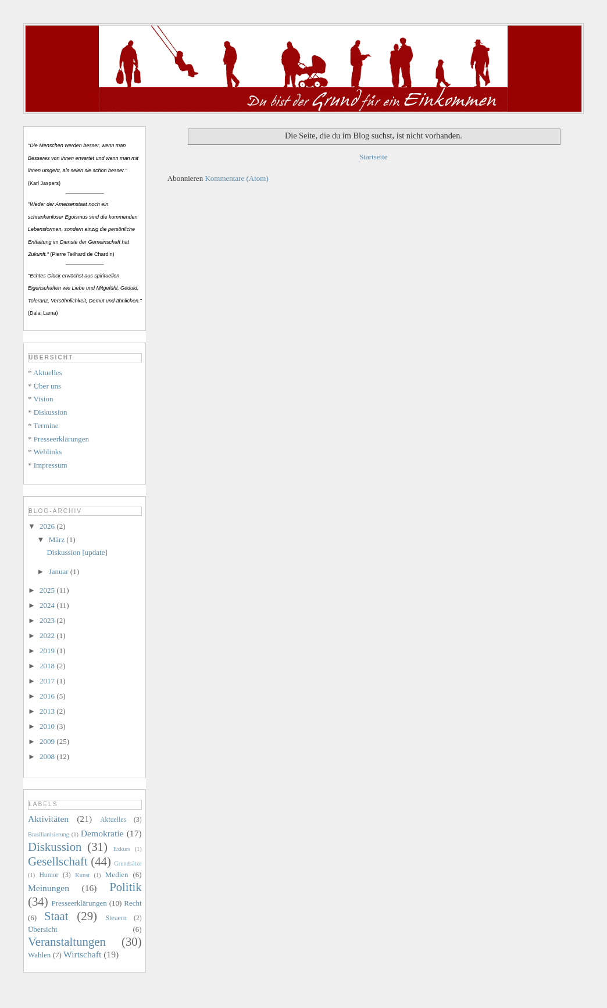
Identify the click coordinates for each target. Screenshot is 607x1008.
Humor (48, 875)
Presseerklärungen (61, 438)
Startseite (373, 156)
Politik (125, 886)
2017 (48, 680)
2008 (48, 756)
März (58, 539)
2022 (48, 635)
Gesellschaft (58, 861)
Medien (116, 874)
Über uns (47, 386)
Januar (59, 571)
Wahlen (39, 954)
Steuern (116, 918)
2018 (48, 665)
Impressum (50, 465)
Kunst (82, 875)
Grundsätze (127, 863)
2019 (48, 650)
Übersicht (43, 929)
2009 (48, 741)
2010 (48, 726)
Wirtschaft (82, 954)
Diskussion (50, 412)
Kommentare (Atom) (236, 178)
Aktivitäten (48, 819)
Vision (43, 398)
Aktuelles (47, 372)
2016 (48, 696)
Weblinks (48, 451)
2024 (48, 605)
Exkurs (121, 849)
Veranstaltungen (67, 941)
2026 (48, 526)
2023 (48, 620)
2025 (48, 590)
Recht (132, 903)
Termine (46, 425)
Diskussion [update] (77, 552)
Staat (56, 915)
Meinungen (48, 888)
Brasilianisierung (48, 834)
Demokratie (102, 833)
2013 (48, 711)
